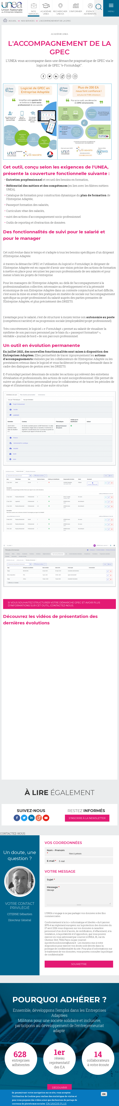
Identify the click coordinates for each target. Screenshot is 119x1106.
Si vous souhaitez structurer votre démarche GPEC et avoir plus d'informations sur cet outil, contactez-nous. (54, 604)
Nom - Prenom (56, 852)
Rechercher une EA (60, 12)
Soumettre (79, 964)
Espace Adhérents (90, 12)
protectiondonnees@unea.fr (61, 942)
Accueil (12, 21)
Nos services (34, 12)
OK (104, 1094)
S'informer (75, 11)
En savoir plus (56, 1103)
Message (53, 887)
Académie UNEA (45, 12)
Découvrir (59, 1087)
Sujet (51, 879)
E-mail (51, 860)
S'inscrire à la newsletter (87, 818)
